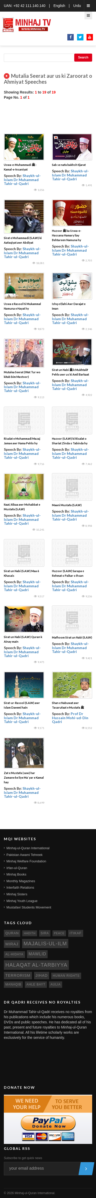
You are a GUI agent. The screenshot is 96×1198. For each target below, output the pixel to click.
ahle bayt (35, 984)
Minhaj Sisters (16, 894)
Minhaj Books (16, 874)
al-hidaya (14, 954)
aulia (55, 984)
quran (12, 933)
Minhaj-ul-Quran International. (35, 1193)
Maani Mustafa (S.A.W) (67, 505)
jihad (42, 975)
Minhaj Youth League (21, 901)
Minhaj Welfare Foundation (26, 861)
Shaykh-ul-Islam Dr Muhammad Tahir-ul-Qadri (22, 179)
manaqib (13, 984)
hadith (30, 933)
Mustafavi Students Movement (28, 907)
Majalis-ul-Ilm (45, 943)
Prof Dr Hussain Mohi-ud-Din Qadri (70, 717)
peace (59, 933)
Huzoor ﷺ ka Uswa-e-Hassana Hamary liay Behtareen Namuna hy (66, 235)
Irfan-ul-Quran (16, 868)
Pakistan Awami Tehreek (24, 855)
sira (45, 933)
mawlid (37, 954)
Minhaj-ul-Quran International (27, 848)
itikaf (76, 933)
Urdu (77, 6)
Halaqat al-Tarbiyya (36, 965)
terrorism (17, 975)
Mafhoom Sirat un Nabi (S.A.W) (72, 637)
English (59, 6)
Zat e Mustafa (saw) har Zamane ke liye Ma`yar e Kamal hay (24, 777)
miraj (11, 944)
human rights (66, 976)
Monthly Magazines (20, 881)
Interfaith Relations (20, 887)
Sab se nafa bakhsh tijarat (69, 164)
